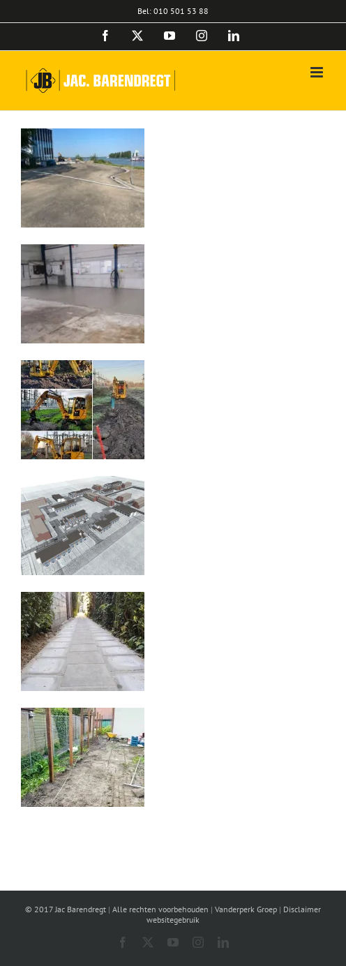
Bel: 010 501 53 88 (173, 11)
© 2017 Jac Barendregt (65, 909)
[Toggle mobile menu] (317, 72)
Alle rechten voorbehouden (160, 909)
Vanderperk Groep (246, 909)
